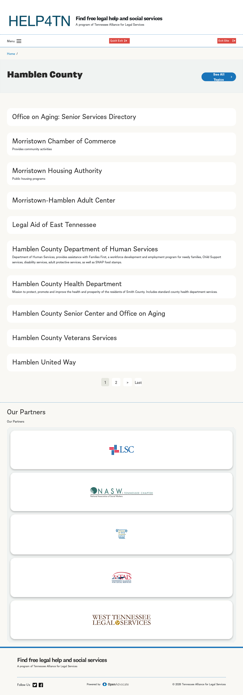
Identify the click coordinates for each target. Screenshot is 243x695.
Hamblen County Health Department (67, 283)
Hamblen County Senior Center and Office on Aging (88, 312)
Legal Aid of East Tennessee (54, 223)
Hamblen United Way (44, 361)
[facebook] (41, 684)
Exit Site (223, 40)
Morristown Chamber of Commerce (64, 140)
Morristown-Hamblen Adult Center (63, 199)
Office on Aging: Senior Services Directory (74, 115)
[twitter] (35, 684)
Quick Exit (116, 40)
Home (11, 53)
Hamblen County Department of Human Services (85, 248)
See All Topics (218, 76)
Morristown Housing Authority (57, 169)
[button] (19, 41)
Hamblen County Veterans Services (64, 337)
